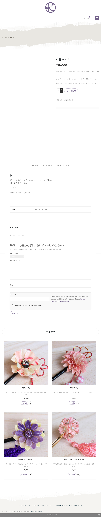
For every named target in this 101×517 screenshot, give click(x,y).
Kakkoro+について (24, 508)
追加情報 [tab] (48, 165)
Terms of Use (64, 304)
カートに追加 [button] (24, 405)
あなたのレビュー (15, 260)
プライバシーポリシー (48, 508)
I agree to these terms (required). (27, 308)
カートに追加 (71, 91)
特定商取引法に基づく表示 (64, 508)
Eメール (13, 297)
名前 (12, 287)
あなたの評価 (14, 253)
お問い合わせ (78, 508)
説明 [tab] (36, 165)
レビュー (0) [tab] (64, 165)
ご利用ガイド (36, 508)
